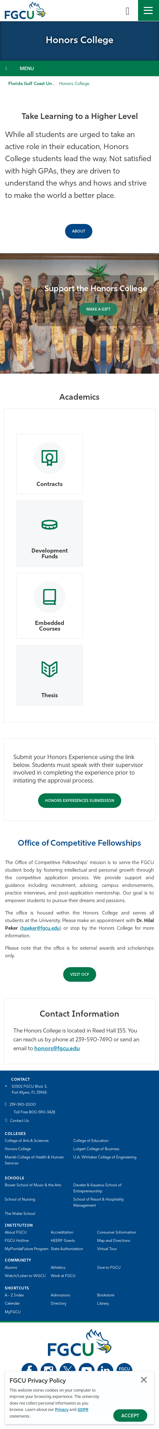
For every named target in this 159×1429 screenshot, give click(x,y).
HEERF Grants (63, 1241)
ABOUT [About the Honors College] (78, 231)
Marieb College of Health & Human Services (34, 1160)
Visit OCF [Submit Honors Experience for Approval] (79, 975)
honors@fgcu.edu (57, 1049)
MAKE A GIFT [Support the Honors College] (98, 309)
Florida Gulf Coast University (37, 84)
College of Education (91, 1141)
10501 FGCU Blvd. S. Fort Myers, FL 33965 (30, 1090)
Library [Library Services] (103, 1304)
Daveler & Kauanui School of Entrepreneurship (97, 1188)
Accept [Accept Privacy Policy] (130, 1416)
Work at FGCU (63, 1276)
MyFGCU (13, 1312)
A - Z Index (14, 1295)
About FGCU (16, 1233)
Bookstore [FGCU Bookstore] (105, 1295)
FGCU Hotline (17, 1241)
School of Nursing (20, 1200)
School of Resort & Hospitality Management (98, 1203)
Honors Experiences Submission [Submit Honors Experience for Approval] (79, 801)
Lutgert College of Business (96, 1149)
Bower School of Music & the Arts (33, 1185)
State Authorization (67, 1249)
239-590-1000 (23, 1105)
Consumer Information (116, 1233)
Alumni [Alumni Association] (11, 1268)
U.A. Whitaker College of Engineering (104, 1157)
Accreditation (62, 1233)
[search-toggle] (127, 10)
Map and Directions (113, 1241)
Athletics (58, 1268)
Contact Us (19, 1121)
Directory (58, 1304)
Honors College (18, 1149)
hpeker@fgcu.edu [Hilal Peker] (41, 928)
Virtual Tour (107, 1249)
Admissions (60, 1295)
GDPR (82, 1410)
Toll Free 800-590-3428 (34, 1112)
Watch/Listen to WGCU (25, 1276)
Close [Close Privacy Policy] (144, 1380)
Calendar (12, 1304)
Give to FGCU (109, 1268)
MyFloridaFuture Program (27, 1249)
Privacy (62, 1410)
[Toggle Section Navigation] (79, 68)
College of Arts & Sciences (27, 1141)
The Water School (20, 1214)
